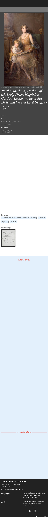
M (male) (13, 222)
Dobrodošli (33, 497)
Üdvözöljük (33, 493)
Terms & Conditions (37, 502)
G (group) (5, 222)
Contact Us (26, 502)
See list (24, 9)
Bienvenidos (36, 495)
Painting (26, 218)
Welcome (26, 493)
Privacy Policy (33, 506)
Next (40, 9)
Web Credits (36, 504)
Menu (44, 3)
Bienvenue (41, 493)
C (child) (34, 218)
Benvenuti (26, 497)
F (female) (42, 218)
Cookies (25, 506)
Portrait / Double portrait (11, 218)
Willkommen (27, 495)
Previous (8, 9)
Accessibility (27, 504)
